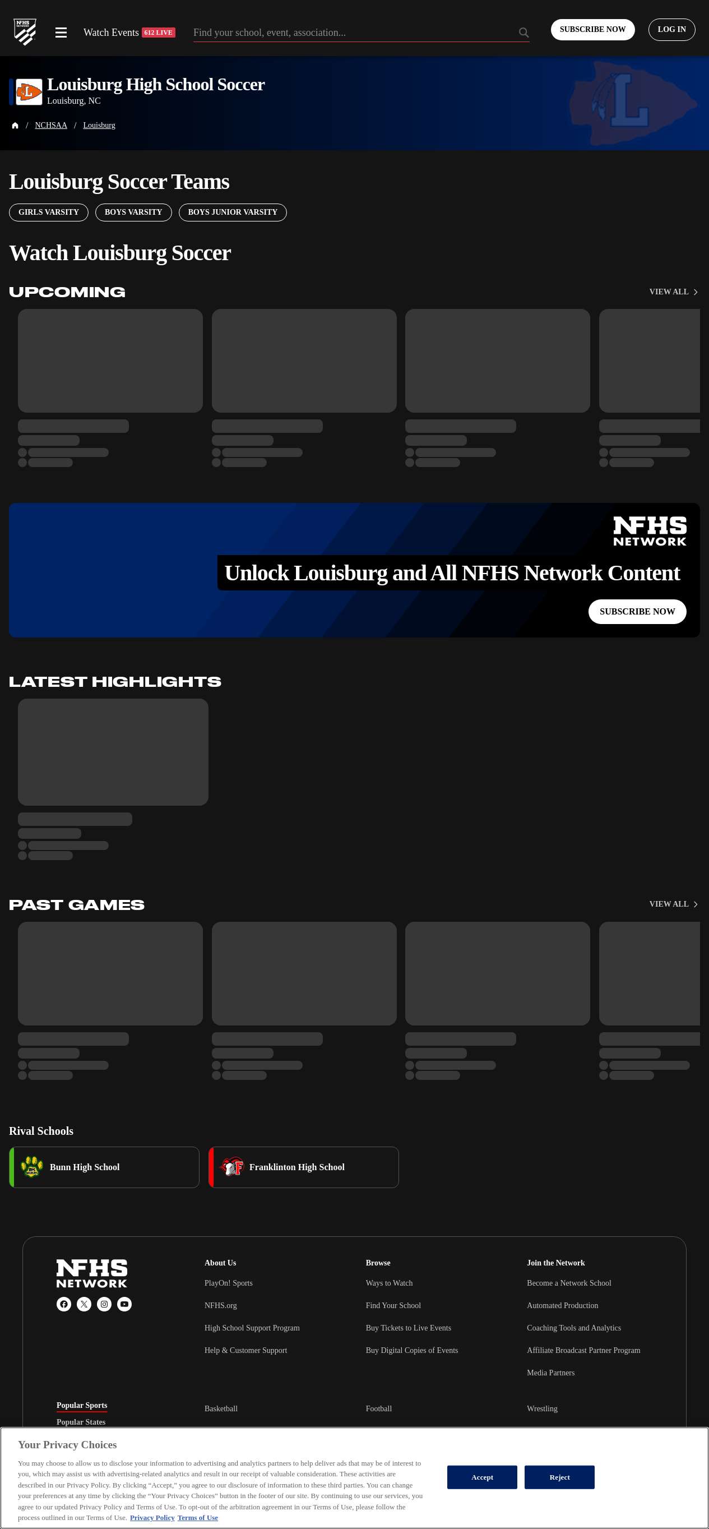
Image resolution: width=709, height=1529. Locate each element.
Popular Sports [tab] (82, 1406)
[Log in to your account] (672, 30)
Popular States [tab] (81, 1422)
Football (379, 1409)
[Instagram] (104, 1304)
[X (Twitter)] (84, 1304)
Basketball (221, 1409)
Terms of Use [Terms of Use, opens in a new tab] (198, 1517)
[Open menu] (61, 32)
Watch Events (129, 32)
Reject (560, 1477)
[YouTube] (124, 1304)
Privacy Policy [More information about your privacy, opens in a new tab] (152, 1517)
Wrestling (542, 1409)
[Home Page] (15, 125)
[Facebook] (64, 1304)
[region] (354, 1478)
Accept (482, 1477)
